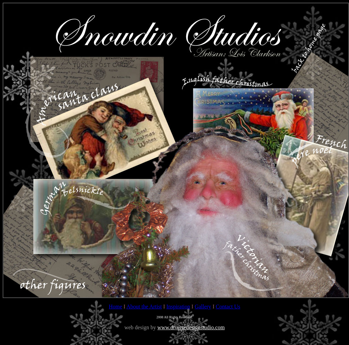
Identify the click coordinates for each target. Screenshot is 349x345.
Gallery (203, 306)
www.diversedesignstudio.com (191, 327)
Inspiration (178, 306)
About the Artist (144, 306)
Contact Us (228, 306)
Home (115, 306)
